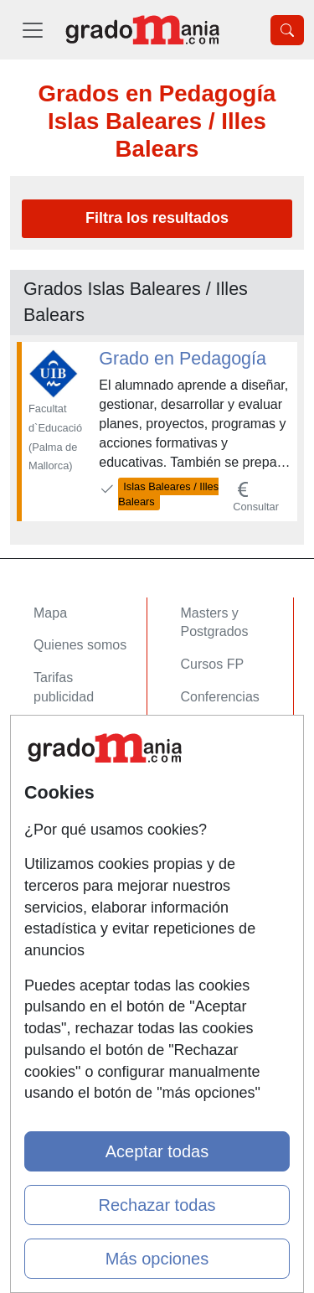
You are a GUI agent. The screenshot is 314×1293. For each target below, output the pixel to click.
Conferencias (220, 697)
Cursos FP (213, 664)
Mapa (50, 613)
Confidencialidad (82, 865)
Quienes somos (79, 645)
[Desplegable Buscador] (287, 30)
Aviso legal (65, 898)
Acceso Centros (80, 781)
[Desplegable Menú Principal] (32, 30)
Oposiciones (218, 781)
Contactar (62, 832)
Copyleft (58, 930)
